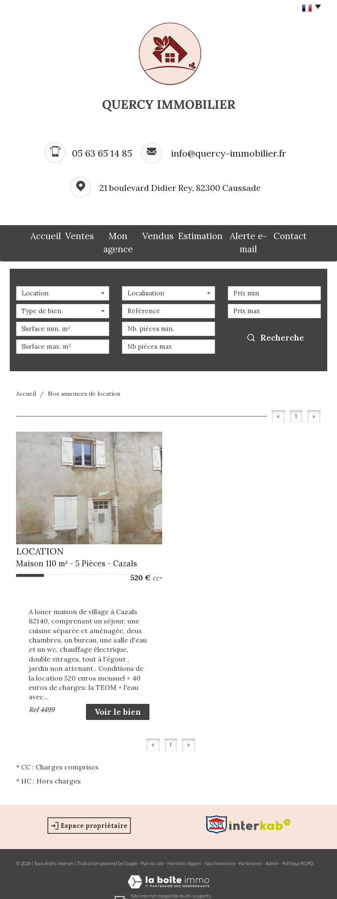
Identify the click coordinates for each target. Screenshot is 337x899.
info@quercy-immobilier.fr (228, 153)
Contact (301, 233)
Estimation (203, 233)
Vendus (160, 233)
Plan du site (152, 849)
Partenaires (250, 849)
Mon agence (116, 233)
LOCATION (40, 537)
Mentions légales (184, 849)
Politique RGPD (297, 849)
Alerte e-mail (254, 233)
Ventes (71, 233)
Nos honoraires (219, 849)
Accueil (35, 233)
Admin (272, 849)
